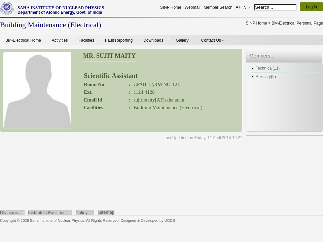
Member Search (218, 7)
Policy (82, 212)
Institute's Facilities (46, 212)
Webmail (192, 7)
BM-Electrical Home (23, 40)
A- (249, 7)
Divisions (9, 212)
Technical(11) (268, 68)
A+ (238, 7)
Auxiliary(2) (266, 76)
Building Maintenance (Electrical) (168, 107)
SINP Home (170, 7)
